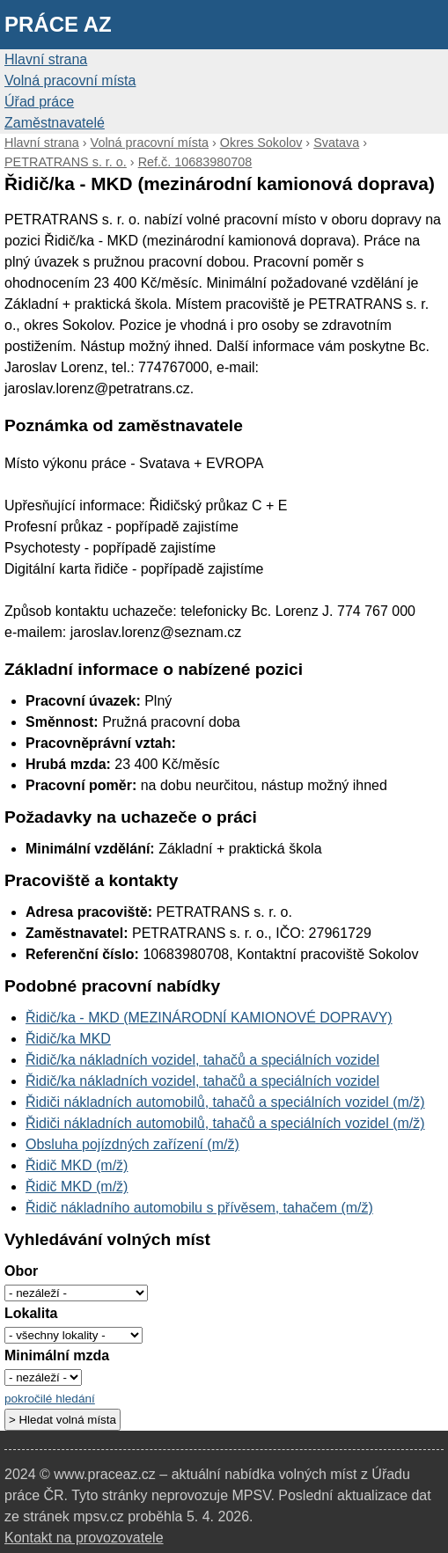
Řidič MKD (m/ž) (77, 1165)
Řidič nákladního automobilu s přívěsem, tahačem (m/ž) (199, 1207)
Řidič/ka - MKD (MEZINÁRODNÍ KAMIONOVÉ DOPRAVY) (209, 1017)
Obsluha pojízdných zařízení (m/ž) (132, 1144)
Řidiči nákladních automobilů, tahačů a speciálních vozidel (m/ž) (225, 1102)
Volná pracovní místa (70, 80)
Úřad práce (39, 101)
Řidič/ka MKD (68, 1038)
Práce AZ (58, 24)
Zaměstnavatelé (54, 122)
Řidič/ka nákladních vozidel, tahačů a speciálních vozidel (202, 1059)
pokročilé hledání (49, 1398)
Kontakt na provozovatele (84, 1537)
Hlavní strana (45, 59)
